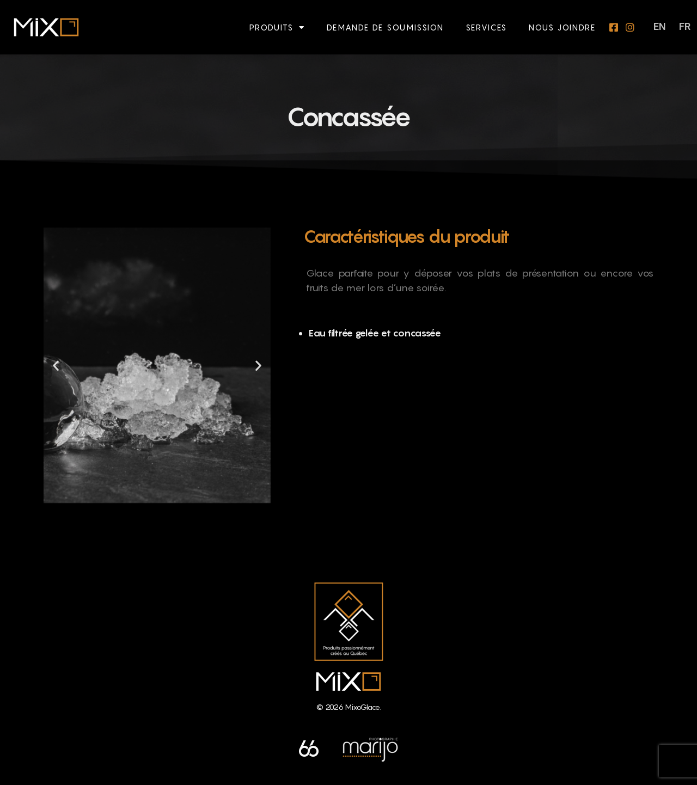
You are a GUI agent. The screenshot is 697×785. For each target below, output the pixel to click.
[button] (56, 365)
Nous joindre (562, 27)
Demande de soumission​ (385, 27)
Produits (277, 27)
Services (486, 27)
